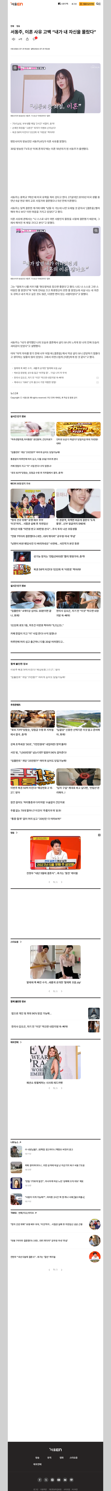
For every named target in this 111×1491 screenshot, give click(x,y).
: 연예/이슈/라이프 (24, 1212)
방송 (18, 26)
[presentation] (49, 882)
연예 (12, 26)
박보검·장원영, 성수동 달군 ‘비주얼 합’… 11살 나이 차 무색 (40, 372)
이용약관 (43, 1489)
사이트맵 (67, 1489)
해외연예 (14, 1042)
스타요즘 (14, 941)
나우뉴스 (16, 1142)
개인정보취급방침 (55, 1489)
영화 (62, 1457)
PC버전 (74, 1489)
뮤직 (49, 1457)
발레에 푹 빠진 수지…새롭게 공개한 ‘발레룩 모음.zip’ (38, 368)
